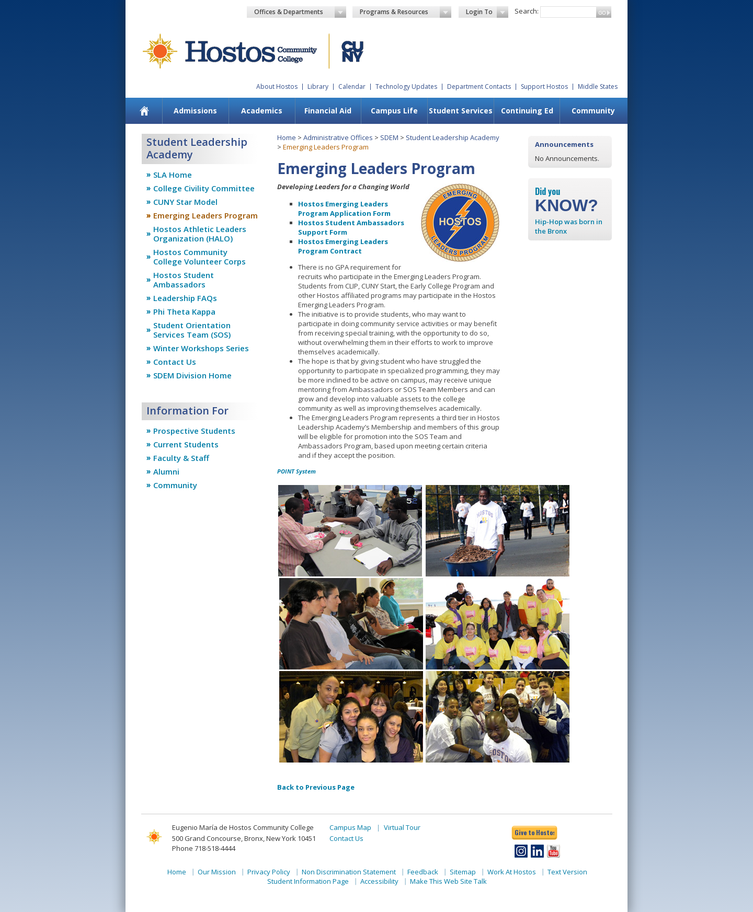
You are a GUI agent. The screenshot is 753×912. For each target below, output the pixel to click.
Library (317, 86)
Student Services (461, 111)
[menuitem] (144, 111)
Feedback (422, 871)
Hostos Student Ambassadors (183, 279)
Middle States (598, 86)
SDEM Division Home (192, 375)
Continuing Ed (527, 111)
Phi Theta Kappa (184, 311)
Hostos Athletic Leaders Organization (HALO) (199, 233)
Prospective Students (194, 430)
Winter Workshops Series (201, 348)
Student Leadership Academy (452, 137)
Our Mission (217, 871)
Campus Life (394, 111)
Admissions (195, 111)
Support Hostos (544, 86)
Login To (487, 12)
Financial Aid (327, 111)
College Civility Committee (204, 188)
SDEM (389, 137)
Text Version (567, 871)
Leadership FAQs (185, 298)
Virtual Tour (402, 827)
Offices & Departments (300, 12)
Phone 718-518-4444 (203, 848)
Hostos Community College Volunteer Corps (199, 256)
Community (593, 111)
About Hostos (277, 86)
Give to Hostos (534, 832)
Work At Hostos (511, 871)
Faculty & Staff (181, 458)
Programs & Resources (406, 12)
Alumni (166, 471)
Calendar (352, 86)
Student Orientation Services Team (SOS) (192, 329)
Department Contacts (479, 86)
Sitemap (463, 871)
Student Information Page (308, 881)
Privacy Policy (268, 871)
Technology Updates (406, 86)
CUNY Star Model (185, 201)
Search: (527, 11)
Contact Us (174, 361)
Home (286, 137)
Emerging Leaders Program (205, 215)
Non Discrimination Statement (349, 871)
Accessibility (379, 881)
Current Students (186, 444)
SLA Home (172, 174)
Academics (261, 111)
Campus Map (350, 827)
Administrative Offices (338, 137)
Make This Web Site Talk (448, 881)
